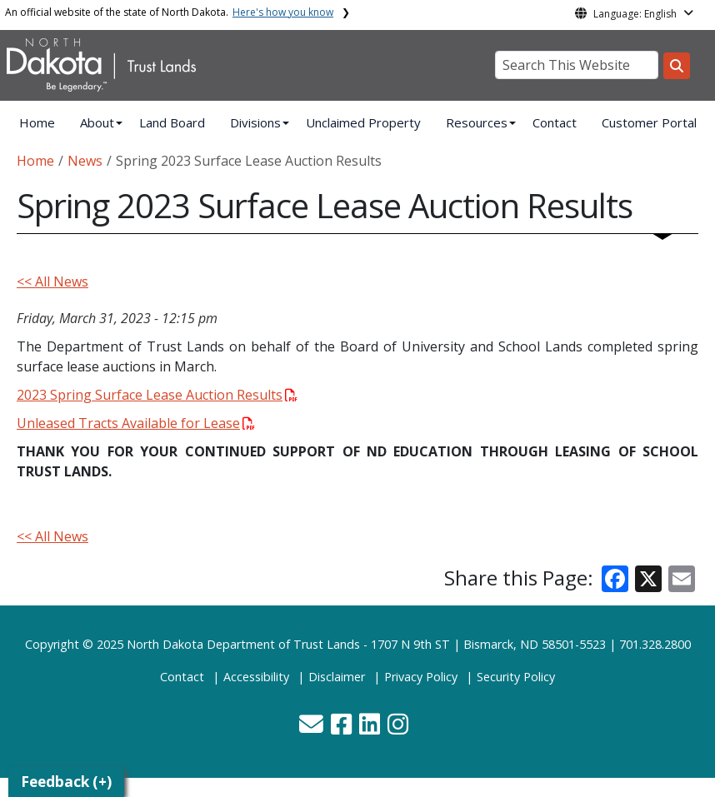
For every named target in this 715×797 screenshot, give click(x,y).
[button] (313, 728)
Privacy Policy (421, 677)
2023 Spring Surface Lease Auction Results (157, 395)
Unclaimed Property (363, 122)
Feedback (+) (66, 781)
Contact (554, 122)
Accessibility (256, 677)
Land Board (172, 122)
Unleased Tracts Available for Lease (136, 423)
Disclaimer (336, 677)
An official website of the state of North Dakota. (169, 12)
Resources (477, 122)
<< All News (52, 281)
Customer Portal (649, 122)
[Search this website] (676, 65)
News (85, 161)
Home (37, 122)
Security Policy (516, 677)
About (97, 122)
